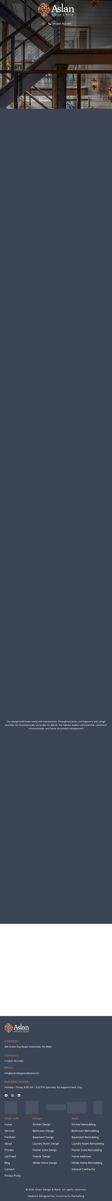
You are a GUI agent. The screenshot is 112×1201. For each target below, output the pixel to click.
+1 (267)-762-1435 (62, 23)
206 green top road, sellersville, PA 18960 (28, 1046)
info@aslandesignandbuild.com (21, 1073)
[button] (43, 23)
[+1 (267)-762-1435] (49, 24)
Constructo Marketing (70, 1196)
